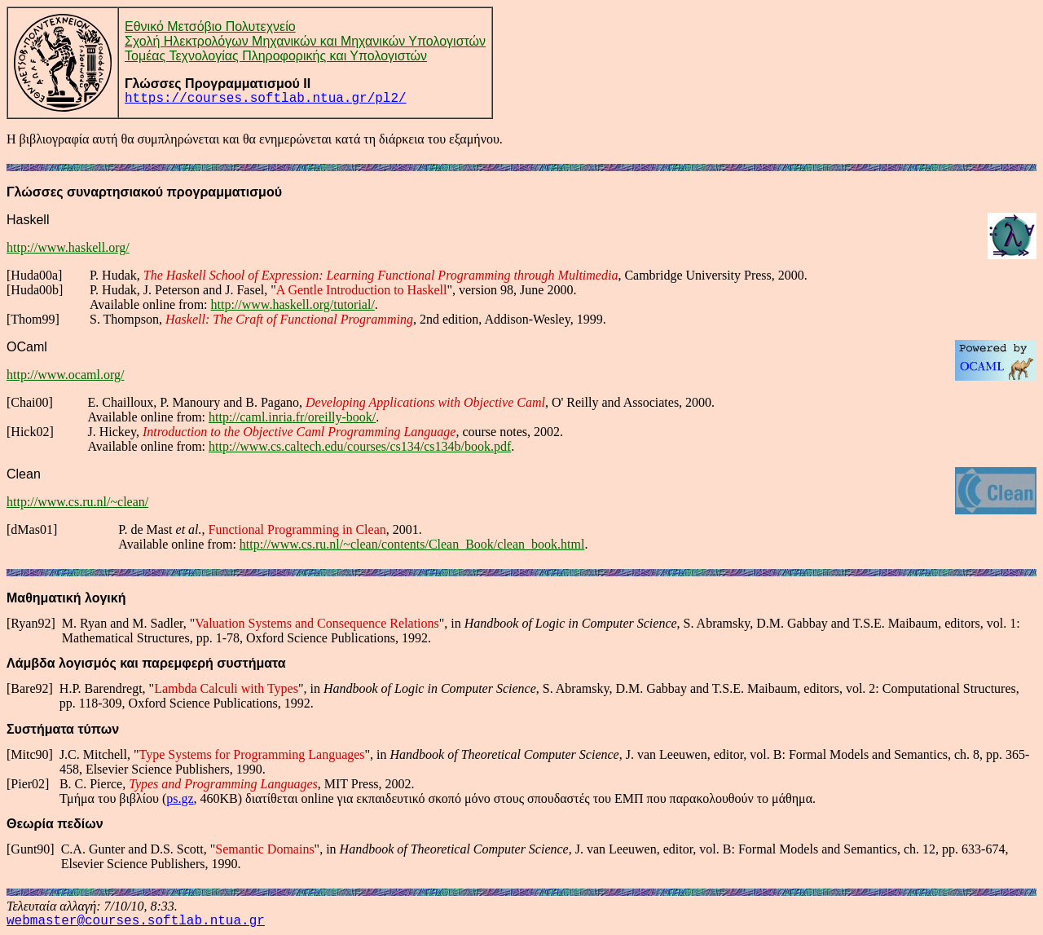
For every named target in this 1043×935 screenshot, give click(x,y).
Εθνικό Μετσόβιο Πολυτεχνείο (210, 26)
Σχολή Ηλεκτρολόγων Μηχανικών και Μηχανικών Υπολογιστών (305, 41)
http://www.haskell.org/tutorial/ (293, 304)
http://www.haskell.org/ (68, 247)
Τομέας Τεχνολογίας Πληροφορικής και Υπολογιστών (276, 56)
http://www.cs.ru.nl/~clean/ (77, 502)
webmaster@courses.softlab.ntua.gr (136, 921)
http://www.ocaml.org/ (65, 374)
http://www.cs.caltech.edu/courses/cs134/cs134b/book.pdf (360, 446)
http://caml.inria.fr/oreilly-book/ (292, 417)
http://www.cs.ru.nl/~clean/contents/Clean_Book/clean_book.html (412, 544)
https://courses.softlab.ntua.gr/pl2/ (266, 98)
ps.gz (179, 798)
